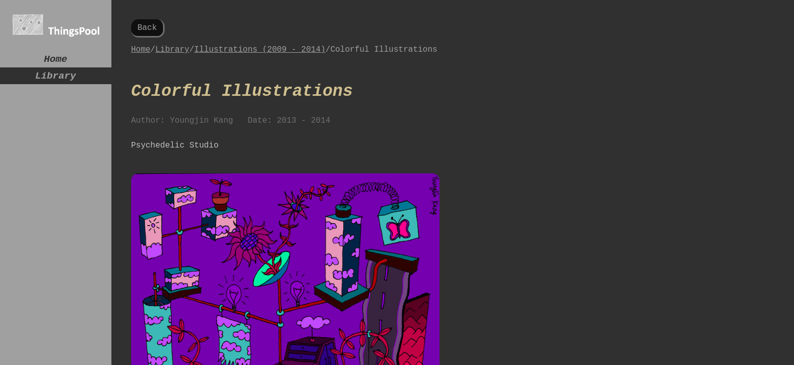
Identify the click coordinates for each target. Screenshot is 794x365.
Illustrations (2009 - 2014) (260, 53)
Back (146, 28)
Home (55, 60)
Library (55, 80)
